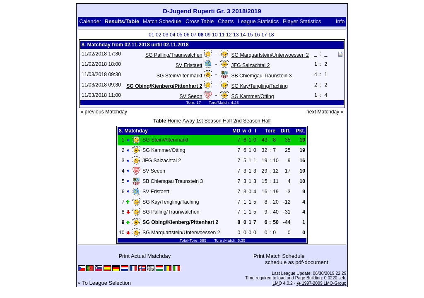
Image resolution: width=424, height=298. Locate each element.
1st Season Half (214, 121)
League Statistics (258, 21)
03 (166, 35)
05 (180, 35)
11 (222, 35)
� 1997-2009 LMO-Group (321, 283)
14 (243, 35)
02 (158, 35)
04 (173, 35)
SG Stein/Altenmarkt (179, 76)
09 (208, 35)
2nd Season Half (251, 121)
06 (187, 35)
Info (340, 21)
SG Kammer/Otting (252, 96)
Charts (226, 21)
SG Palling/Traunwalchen (173, 55)
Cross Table (200, 21)
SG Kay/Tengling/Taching (259, 86)
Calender (90, 21)
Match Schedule (162, 21)
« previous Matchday (103, 112)
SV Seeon (190, 96)
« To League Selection (104, 283)
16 (257, 35)
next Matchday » (325, 112)
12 (229, 35)
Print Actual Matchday (144, 256)
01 (151, 35)
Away (189, 121)
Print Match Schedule (279, 256)
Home (174, 121)
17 (264, 35)
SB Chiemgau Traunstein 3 (261, 76)
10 (215, 35)
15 (250, 35)
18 (271, 35)
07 (194, 35)
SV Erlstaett (189, 65)
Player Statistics (302, 21)
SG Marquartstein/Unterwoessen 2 (269, 55)
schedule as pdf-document (296, 262)
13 (236, 35)
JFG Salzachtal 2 (250, 65)
